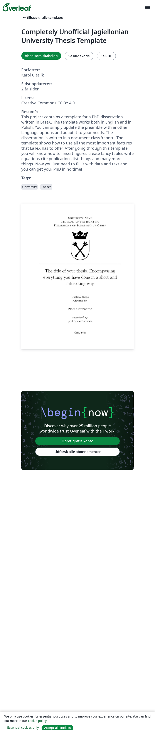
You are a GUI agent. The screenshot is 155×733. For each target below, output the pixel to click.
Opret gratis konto (77, 441)
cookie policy (37, 721)
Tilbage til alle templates (42, 17)
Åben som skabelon (41, 55)
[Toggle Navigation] (147, 7)
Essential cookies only (23, 727)
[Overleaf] (17, 7)
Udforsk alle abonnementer (77, 451)
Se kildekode (79, 56)
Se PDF (106, 56)
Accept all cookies (57, 728)
